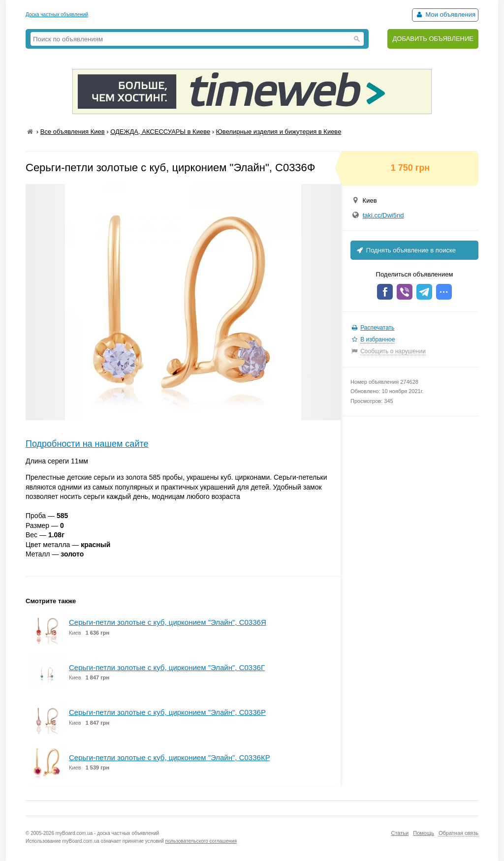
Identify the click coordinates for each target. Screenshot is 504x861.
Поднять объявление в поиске (405, 250)
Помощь (423, 833)
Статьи (400, 833)
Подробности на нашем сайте (87, 444)
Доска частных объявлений (57, 14)
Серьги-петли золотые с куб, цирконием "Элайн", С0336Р (167, 712)
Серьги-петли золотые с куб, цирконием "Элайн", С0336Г (167, 667)
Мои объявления (445, 14)
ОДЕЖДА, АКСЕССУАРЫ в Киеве (160, 131)
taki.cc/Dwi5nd (383, 215)
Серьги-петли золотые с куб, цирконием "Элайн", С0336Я (167, 622)
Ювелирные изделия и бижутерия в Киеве (279, 131)
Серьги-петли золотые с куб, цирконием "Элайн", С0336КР (169, 757)
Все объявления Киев (72, 131)
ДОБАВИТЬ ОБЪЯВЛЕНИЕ (432, 38)
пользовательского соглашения (201, 841)
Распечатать (377, 327)
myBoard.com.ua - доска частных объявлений (107, 833)
